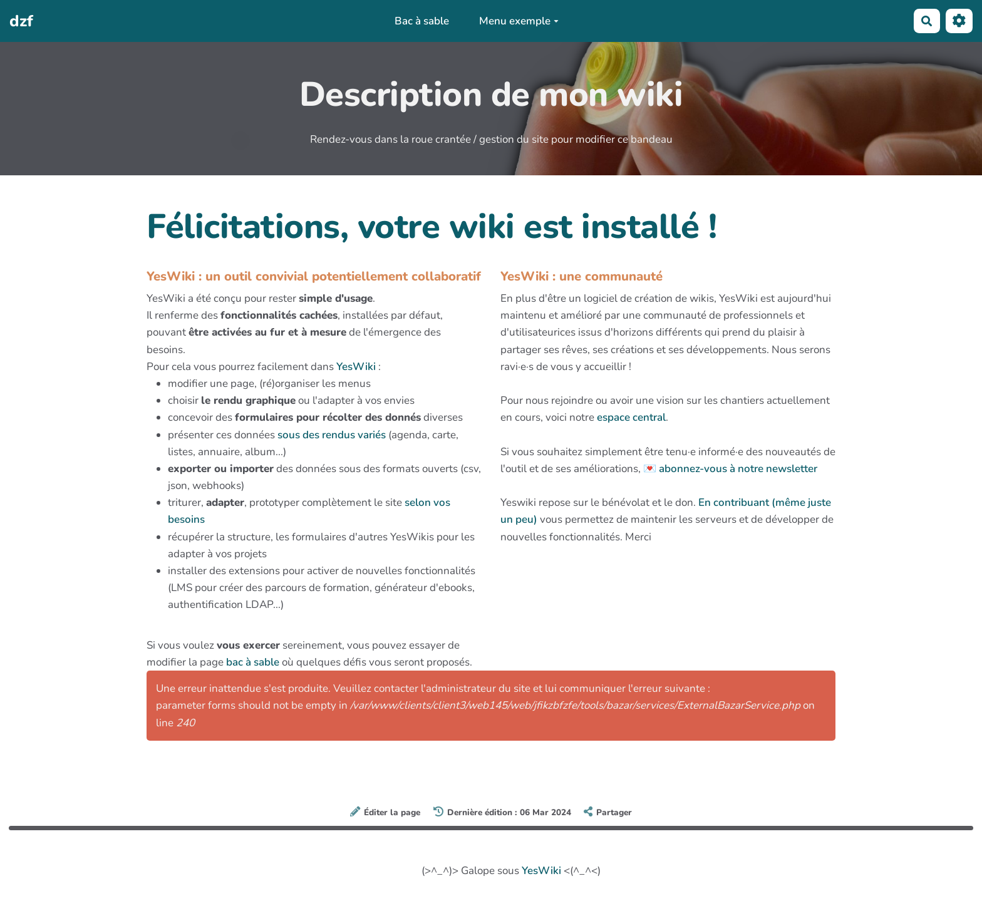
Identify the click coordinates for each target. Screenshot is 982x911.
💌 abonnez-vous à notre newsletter (730, 468)
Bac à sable (422, 21)
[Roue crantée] (959, 21)
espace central (631, 417)
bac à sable (252, 662)
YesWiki (356, 366)
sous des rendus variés (331, 435)
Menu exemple (519, 21)
